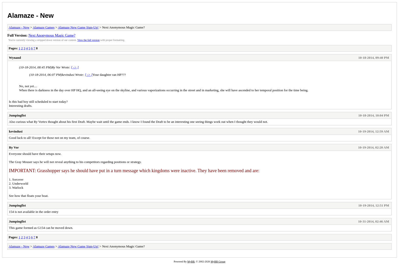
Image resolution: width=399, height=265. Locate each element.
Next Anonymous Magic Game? (52, 35)
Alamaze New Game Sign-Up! (78, 27)
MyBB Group (218, 261)
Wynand (15, 58)
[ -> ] (75, 67)
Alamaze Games (44, 27)
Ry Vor (14, 147)
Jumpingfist (17, 115)
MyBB (190, 261)
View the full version (88, 40)
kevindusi (15, 131)
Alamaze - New (30, 15)
